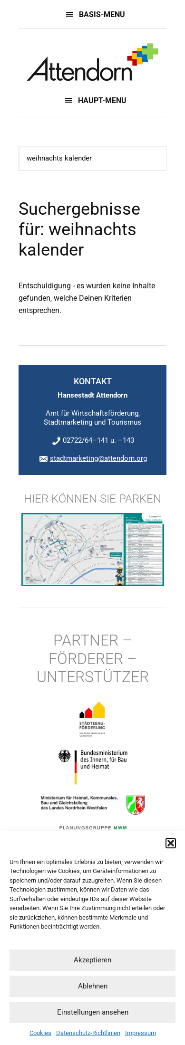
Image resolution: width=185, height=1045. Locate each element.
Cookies (40, 1032)
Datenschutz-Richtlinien (88, 1032)
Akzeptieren (92, 960)
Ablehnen (92, 986)
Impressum (140, 1032)
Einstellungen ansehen (92, 1012)
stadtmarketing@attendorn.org (98, 458)
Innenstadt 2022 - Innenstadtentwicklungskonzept (92, 62)
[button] (170, 843)
